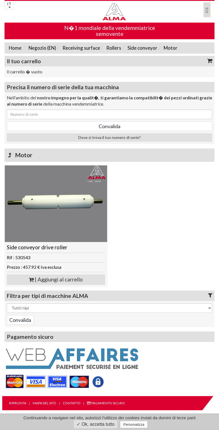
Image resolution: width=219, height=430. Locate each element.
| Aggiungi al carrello (56, 279)
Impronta (17, 403)
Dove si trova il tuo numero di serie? (109, 137)
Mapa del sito (44, 403)
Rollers (113, 48)
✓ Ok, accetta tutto (95, 424)
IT (9, 4)
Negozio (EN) (42, 48)
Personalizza (133, 424)
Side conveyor (142, 48)
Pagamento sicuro (106, 403)
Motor (170, 48)
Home (15, 48)
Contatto (72, 403)
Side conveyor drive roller (37, 247)
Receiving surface (81, 48)
